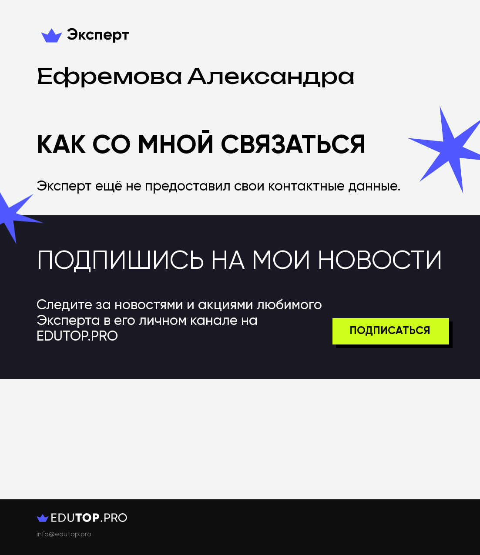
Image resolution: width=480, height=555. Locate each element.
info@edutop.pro (64, 534)
